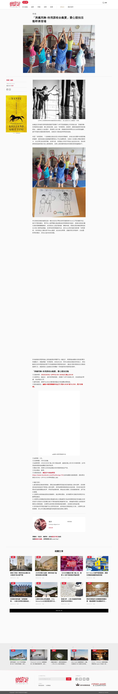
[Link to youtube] (84, 679)
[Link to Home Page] (15, 5)
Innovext (106, 692)
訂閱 (25, 2)
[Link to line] (80, 679)
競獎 (51, 7)
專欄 (39, 7)
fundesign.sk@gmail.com (54, 524)
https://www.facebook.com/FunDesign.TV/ (48, 475)
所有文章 (51, 527)
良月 (12, 85)
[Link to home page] (22, 680)
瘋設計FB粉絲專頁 (49, 472)
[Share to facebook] (7, 90)
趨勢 (32, 7)
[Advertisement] (16, 160)
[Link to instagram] (87, 679)
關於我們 (70, 7)
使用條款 (48, 685)
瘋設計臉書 (38, 539)
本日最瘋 (25, 7)
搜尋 (105, 3)
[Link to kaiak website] (82, 684)
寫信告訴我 (41, 685)
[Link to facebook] (76, 679)
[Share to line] (10, 90)
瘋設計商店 (54, 536)
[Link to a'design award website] (98, 684)
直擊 (45, 7)
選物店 (62, 7)
